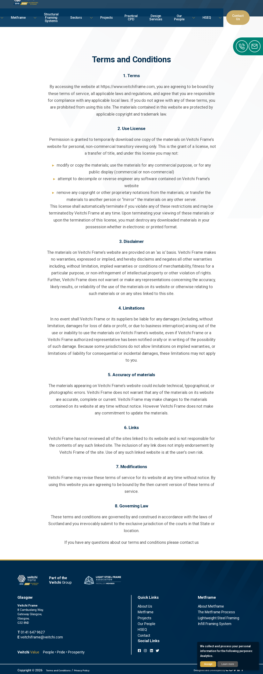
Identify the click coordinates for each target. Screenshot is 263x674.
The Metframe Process (213, 611)
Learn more (227, 664)
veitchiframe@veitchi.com (35, 636)
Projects (143, 616)
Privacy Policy (91, 669)
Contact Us (240, 8)
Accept (208, 664)
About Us (144, 606)
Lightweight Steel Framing (215, 616)
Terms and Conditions (61, 669)
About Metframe (209, 606)
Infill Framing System (212, 621)
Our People (145, 621)
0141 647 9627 (28, 632)
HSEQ (141, 626)
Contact (143, 630)
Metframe (144, 611)
